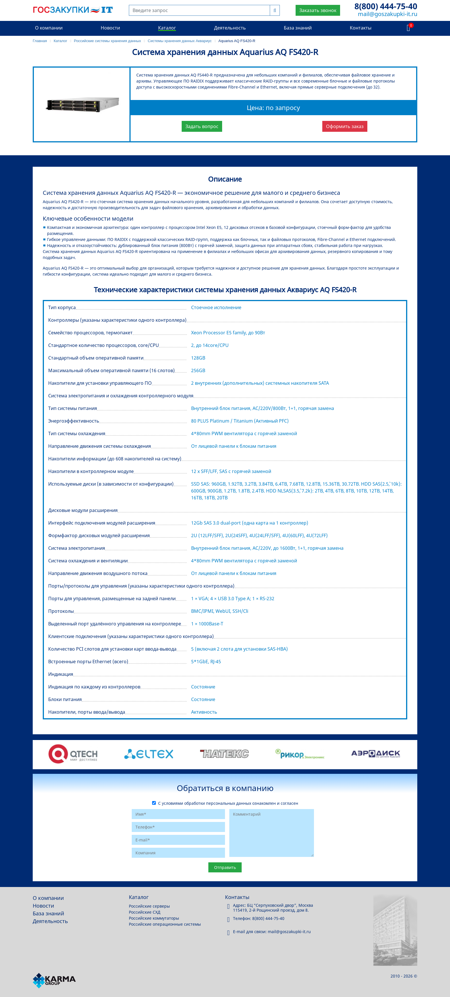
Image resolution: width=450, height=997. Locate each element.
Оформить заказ (345, 126)
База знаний (298, 28)
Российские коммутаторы (154, 918)
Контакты (360, 28)
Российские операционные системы (165, 924)
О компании (49, 28)
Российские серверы (149, 906)
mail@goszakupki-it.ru (387, 14)
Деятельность (230, 28)
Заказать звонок (317, 10)
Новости (110, 28)
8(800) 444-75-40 (385, 6)
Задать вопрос (201, 126)
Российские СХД (144, 912)
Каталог (167, 28)
